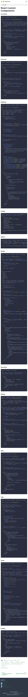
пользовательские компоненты (17, 663)
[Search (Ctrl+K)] (26, 1)
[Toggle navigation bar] (1, 1)
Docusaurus (22, 693)
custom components (4, 662)
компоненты (3, 665)
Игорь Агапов (10, 693)
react (18, 660)
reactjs (15, 660)
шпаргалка (22, 662)
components (12, 662)
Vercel (19, 694)
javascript (5, 660)
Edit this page (4, 667)
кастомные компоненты (5, 663)
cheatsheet (17, 662)
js (8, 660)
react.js (11, 660)
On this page (4, 4)
